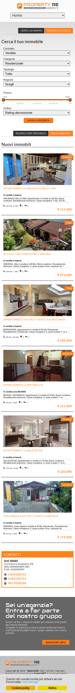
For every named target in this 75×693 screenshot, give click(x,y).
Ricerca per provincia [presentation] (31, 133)
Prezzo (7, 92)
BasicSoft (33, 670)
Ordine (7, 108)
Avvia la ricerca (38, 120)
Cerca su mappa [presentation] (31, 30)
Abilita (52, 688)
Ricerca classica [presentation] (59, 30)
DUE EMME (11, 561)
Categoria (9, 59)
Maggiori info (56, 642)
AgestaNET (40, 673)
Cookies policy (21, 688)
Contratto (8, 48)
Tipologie (8, 69)
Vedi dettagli (30, 682)
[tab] (59, 30)
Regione (8, 79)
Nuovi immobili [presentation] (61, 133)
